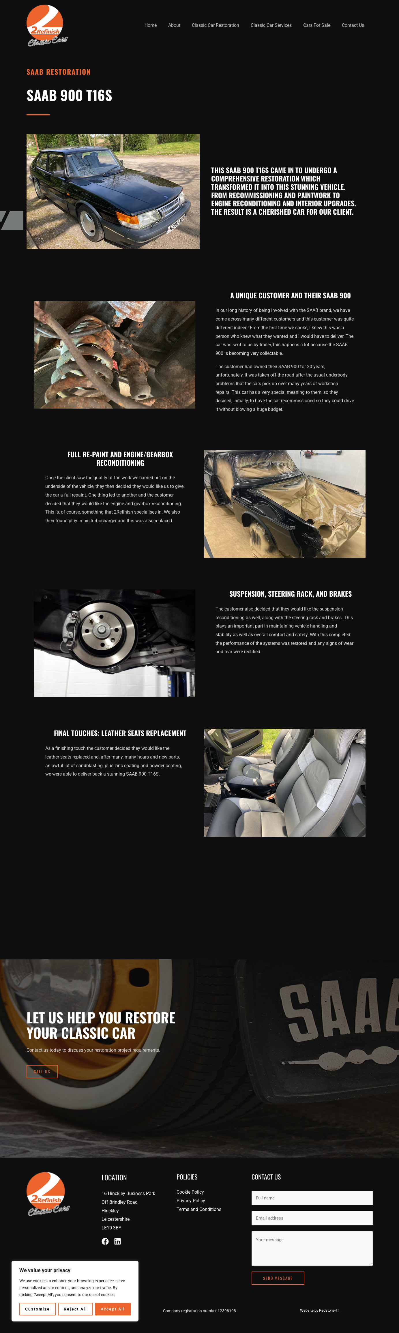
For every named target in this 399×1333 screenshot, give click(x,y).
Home (163, 25)
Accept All (113, 1309)
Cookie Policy (190, 1192)
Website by (319, 1307)
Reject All (75, 1309)
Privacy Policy (191, 1200)
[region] (75, 1291)
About (185, 25)
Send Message (278, 1275)
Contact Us (354, 25)
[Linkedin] (117, 1241)
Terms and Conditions (199, 1209)
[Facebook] (105, 1241)
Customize (37, 1309)
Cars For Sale (320, 25)
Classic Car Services (276, 25)
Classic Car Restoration (223, 25)
